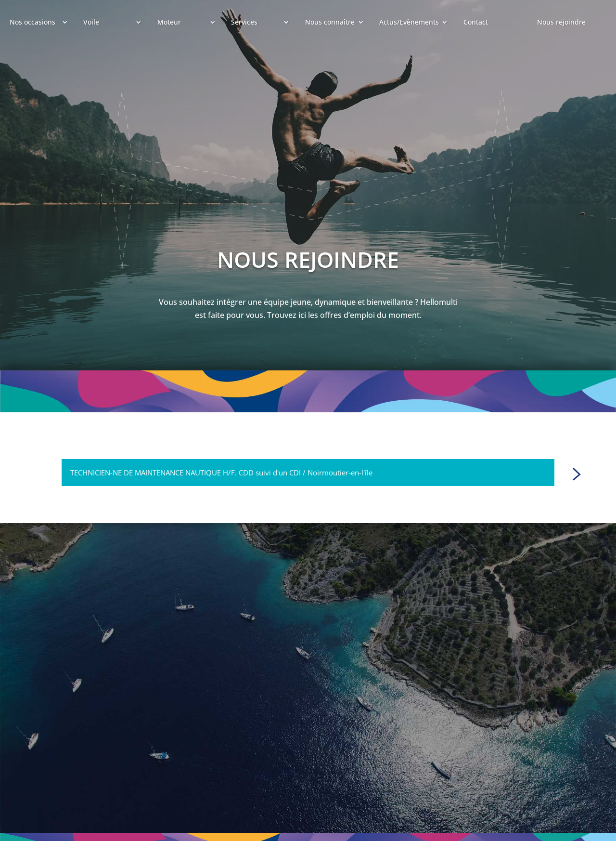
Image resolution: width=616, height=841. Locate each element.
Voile (91, 21)
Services (244, 21)
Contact (475, 21)
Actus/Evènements (409, 21)
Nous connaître (330, 21)
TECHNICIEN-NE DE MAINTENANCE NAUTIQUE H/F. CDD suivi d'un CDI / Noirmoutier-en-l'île (221, 472)
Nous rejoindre (561, 21)
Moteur (169, 21)
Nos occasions (32, 21)
